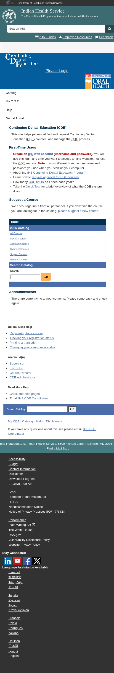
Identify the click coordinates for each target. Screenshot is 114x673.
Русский (14, 600)
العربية (12, 605)
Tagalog (13, 595)
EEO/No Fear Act (20, 483)
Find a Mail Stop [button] (58, 448)
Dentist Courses (18, 238)
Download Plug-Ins (21, 478)
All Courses (16, 233)
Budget (13, 464)
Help (9, 110)
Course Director (20, 373)
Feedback (106, 37)
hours (36, 182)
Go (46, 277)
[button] (109, 28)
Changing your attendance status (32, 347)
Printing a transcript (23, 342)
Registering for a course (26, 333)
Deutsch (14, 641)
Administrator (22, 377)
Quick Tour (33, 186)
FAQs (12, 491)
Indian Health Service (43, 11)
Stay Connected (14, 553)
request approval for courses (55, 177)
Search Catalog (16, 409)
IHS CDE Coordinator (33, 398)
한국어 (13, 587)
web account (40, 154)
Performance (17, 520)
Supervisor (17, 363)
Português (15, 628)
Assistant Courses (19, 244)
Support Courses (18, 254)
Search (14, 271)
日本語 (13, 646)
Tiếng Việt (15, 582)
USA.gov (14, 535)
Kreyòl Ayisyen (18, 610)
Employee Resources (77, 37)
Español (14, 572)
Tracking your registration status (32, 338)
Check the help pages (25, 394)
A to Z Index (47, 37)
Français (14, 618)
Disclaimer (15, 473)
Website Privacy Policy (24, 544)
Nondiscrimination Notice (25, 507)
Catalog (11, 93)
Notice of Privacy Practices (26, 511)
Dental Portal (15, 118)
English (13, 656)
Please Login (56, 70)
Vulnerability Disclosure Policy (29, 540)
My (14, 421)
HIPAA (13, 501)
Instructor (16, 368)
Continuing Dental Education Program (56, 172)
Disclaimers (54, 421)
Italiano (13, 633)
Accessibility (16, 459)
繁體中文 (14, 577)
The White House (20, 530)
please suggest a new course (78, 211)
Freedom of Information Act (27, 496)
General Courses (19, 259)
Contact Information (22, 469)
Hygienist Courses (19, 249)
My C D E (12, 101)
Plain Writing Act (19, 525)
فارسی (13, 651)
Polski (12, 623)
